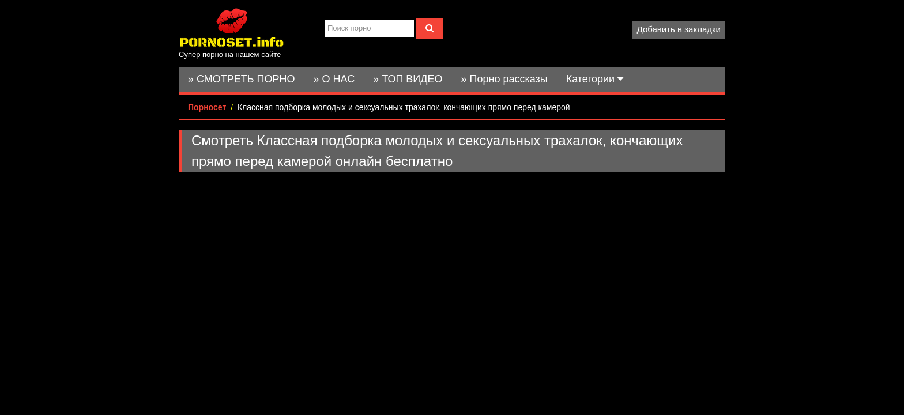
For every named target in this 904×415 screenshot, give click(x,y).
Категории (594, 79)
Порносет (207, 107)
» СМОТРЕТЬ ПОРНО (241, 79)
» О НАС (334, 79)
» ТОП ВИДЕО (407, 79)
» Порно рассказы (504, 79)
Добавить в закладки (679, 29)
